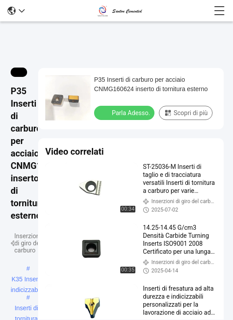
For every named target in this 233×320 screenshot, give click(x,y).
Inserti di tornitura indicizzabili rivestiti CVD (26, 308)
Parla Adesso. (125, 112)
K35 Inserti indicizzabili (26, 280)
